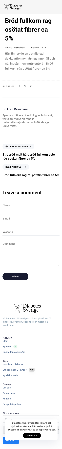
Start (5, 341)
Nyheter (10, 346)
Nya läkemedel (11, 375)
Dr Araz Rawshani (15, 47)
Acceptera (32, 435)
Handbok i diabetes (13, 364)
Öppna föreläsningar (14, 352)
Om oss (7, 387)
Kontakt (7, 398)
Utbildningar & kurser (19, 369)
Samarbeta (9, 393)
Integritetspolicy (12, 404)
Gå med (10, 440)
